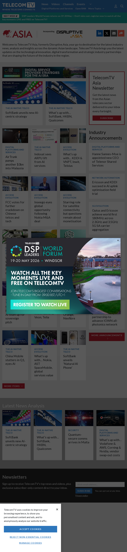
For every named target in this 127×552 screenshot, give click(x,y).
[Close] (57, 509)
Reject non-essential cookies (30, 537)
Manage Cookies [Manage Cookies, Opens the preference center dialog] (30, 543)
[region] (30, 528)
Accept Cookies (30, 529)
